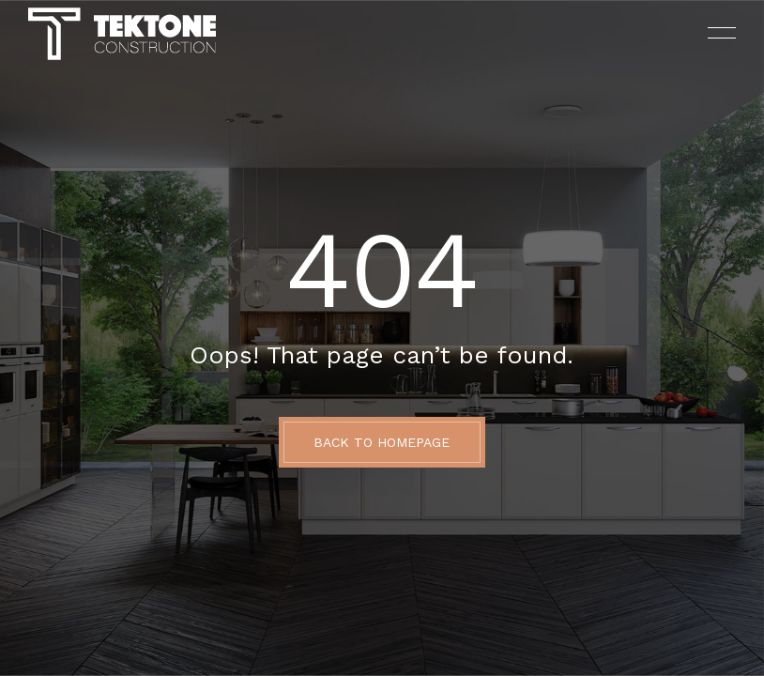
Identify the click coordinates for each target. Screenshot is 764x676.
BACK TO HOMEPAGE (381, 442)
